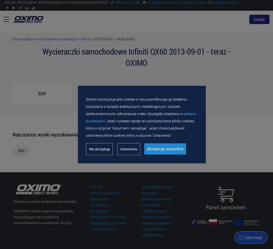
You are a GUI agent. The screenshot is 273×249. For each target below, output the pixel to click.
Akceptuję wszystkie (165, 149)
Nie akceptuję (99, 149)
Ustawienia (128, 149)
